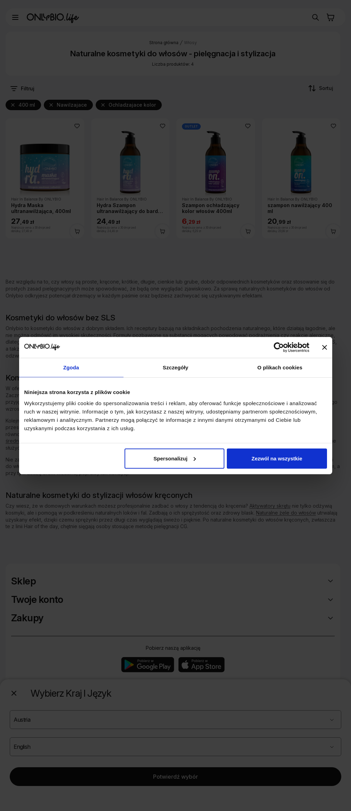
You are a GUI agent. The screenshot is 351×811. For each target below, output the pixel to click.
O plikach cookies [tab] (279, 367)
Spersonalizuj (174, 458)
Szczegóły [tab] (175, 367)
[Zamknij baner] (324, 347)
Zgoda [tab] (71, 367)
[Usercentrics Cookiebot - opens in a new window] (278, 347)
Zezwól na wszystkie (277, 458)
